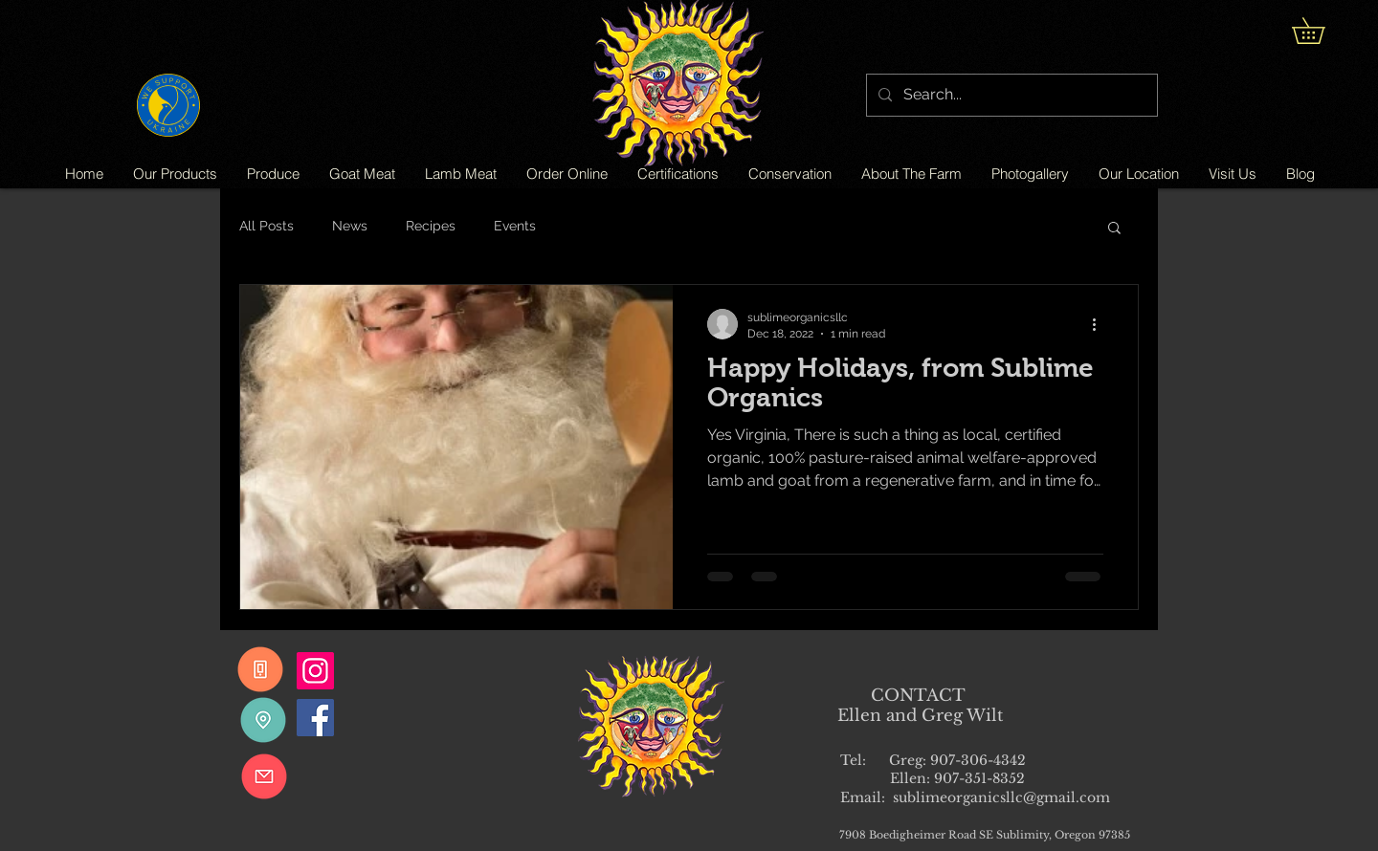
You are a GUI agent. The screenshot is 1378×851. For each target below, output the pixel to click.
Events (515, 225)
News (349, 225)
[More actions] (1100, 324)
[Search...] (1010, 95)
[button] (1321, 30)
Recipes (431, 225)
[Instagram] (315, 670)
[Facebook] (315, 717)
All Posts (266, 225)
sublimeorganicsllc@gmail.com (1001, 797)
